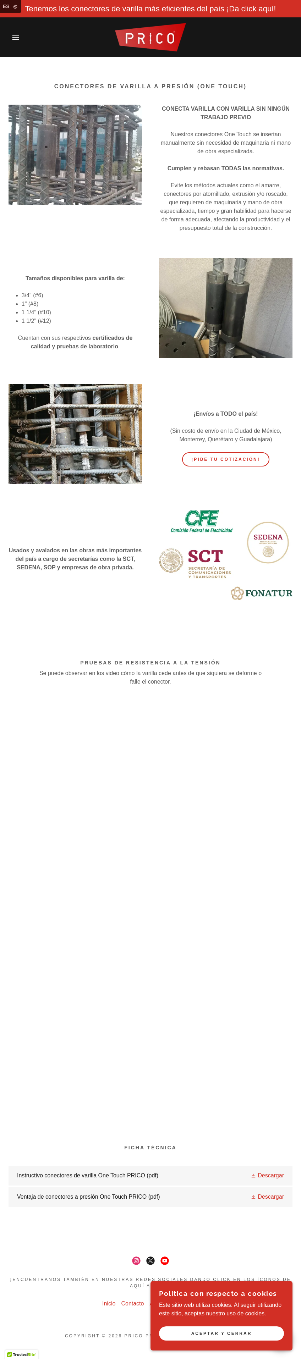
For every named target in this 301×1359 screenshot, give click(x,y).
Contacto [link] (132, 1303)
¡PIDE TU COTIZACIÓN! (225, 459)
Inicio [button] (108, 1303)
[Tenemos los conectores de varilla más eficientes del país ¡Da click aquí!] (150, 9)
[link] (150, 37)
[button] (15, 37)
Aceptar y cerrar (221, 1333)
